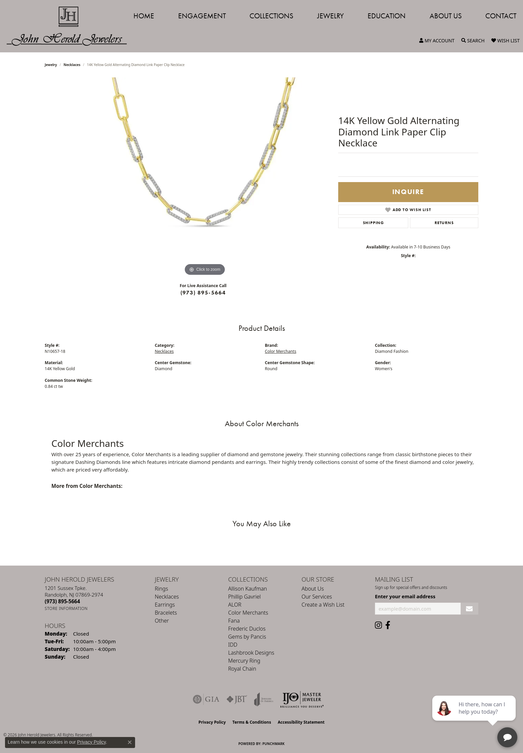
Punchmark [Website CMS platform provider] (274, 743)
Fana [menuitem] (234, 620)
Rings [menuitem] (161, 588)
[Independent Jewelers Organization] (302, 699)
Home (143, 16)
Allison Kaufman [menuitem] (247, 588)
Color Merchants (280, 351)
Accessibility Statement (301, 722)
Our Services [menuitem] (317, 596)
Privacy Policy (212, 722)
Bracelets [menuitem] (166, 612)
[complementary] (474, 716)
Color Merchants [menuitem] (248, 612)
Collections (271, 16)
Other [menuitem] (162, 620)
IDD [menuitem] (232, 644)
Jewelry (330, 16)
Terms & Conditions (251, 722)
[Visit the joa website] (264, 699)
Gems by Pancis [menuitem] (247, 636)
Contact (500, 16)
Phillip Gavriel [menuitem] (244, 596)
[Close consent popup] (130, 742)
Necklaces (72, 64)
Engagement (202, 16)
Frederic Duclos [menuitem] (247, 628)
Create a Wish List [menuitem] (323, 604)
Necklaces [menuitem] (167, 596)
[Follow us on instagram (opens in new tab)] (378, 625)
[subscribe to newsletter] (469, 609)
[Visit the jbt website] (236, 699)
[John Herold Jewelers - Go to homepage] (70, 26)
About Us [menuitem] (313, 588)
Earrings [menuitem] (165, 604)
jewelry (51, 64)
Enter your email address (405, 596)
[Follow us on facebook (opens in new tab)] (387, 625)
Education (387, 16)
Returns (444, 222)
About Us (446, 16)
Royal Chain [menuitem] (242, 668)
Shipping (373, 222)
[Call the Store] (62, 601)
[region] (205, 177)
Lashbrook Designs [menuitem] (251, 652)
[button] (437, 41)
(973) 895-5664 (203, 292)
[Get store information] (66, 608)
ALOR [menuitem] (234, 604)
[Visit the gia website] (206, 699)
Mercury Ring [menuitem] (244, 660)
